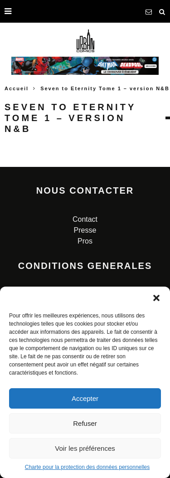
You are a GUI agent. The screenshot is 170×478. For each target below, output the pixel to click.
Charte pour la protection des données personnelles (87, 467)
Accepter (85, 398)
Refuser (85, 423)
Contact (85, 219)
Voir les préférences (85, 448)
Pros (85, 241)
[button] (156, 297)
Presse (85, 230)
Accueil (17, 88)
